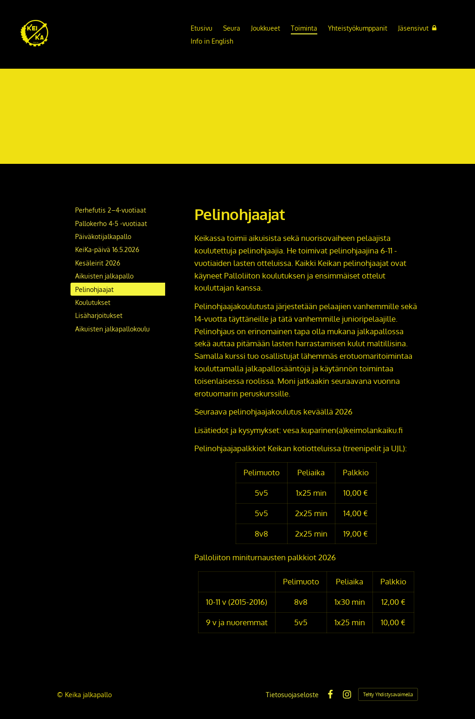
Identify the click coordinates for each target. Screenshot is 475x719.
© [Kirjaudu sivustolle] (61, 694)
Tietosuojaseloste (292, 694)
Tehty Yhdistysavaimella (388, 694)
